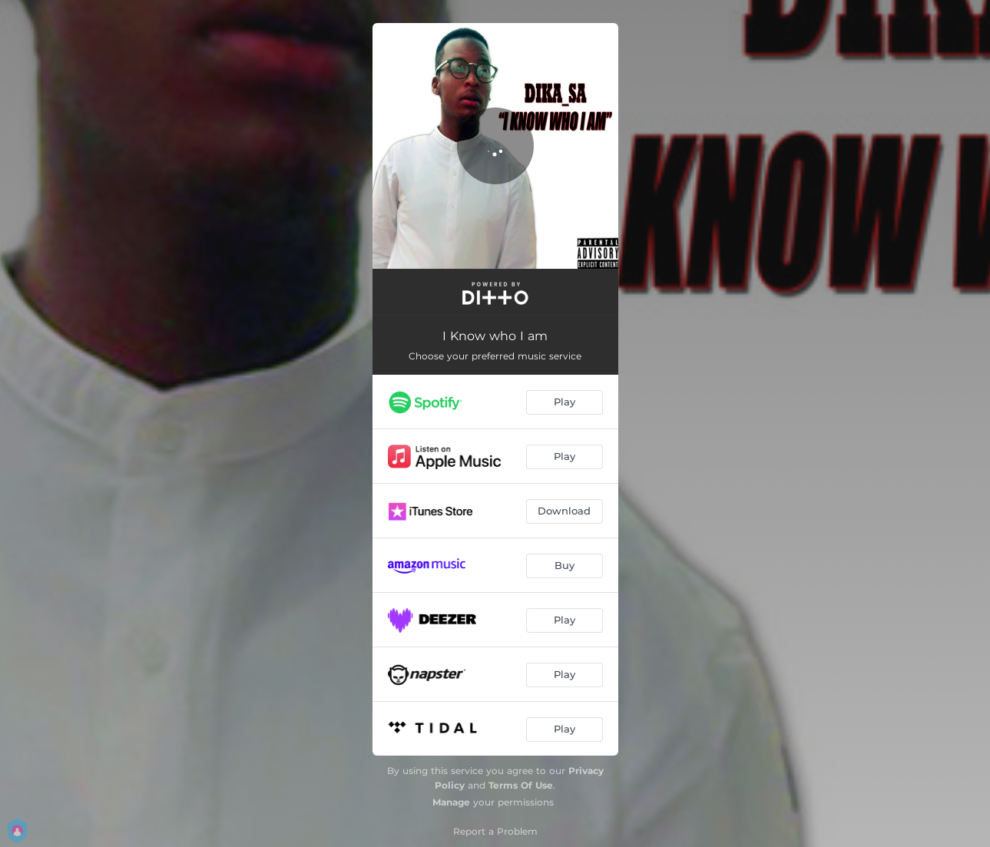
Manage (451, 802)
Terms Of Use (520, 785)
